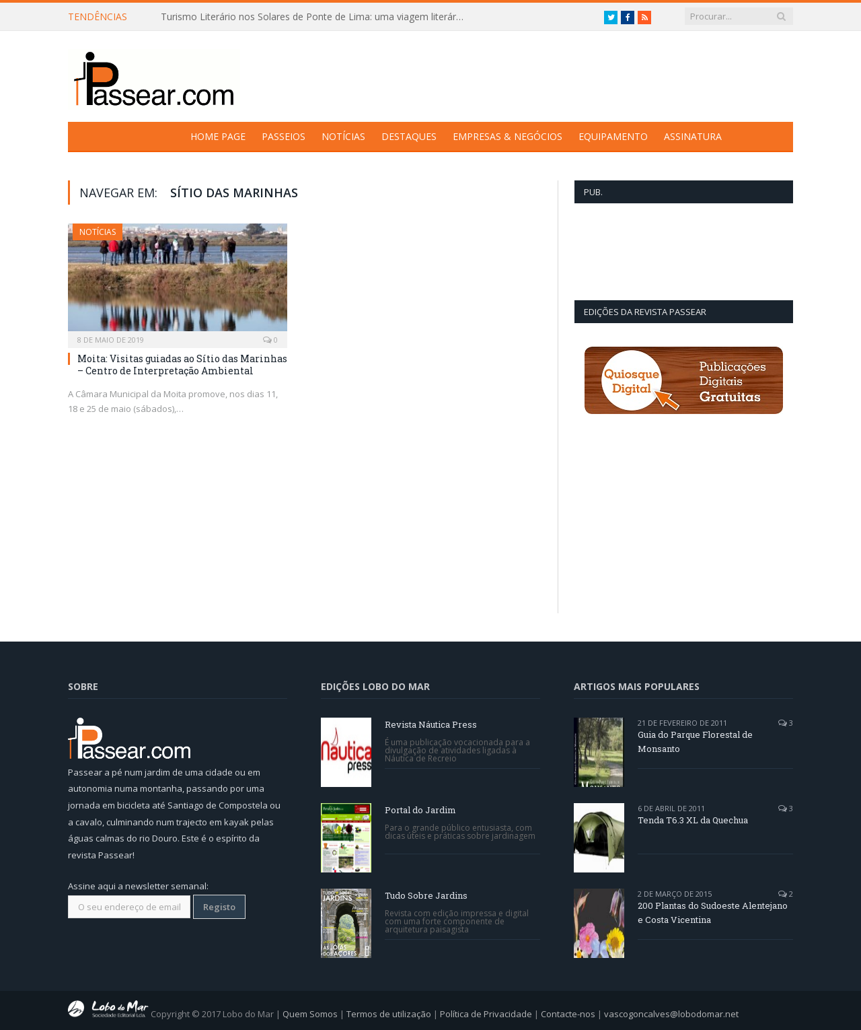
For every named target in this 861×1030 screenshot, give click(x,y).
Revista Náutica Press (431, 724)
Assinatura (693, 136)
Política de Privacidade (486, 1014)
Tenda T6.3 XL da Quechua (693, 820)
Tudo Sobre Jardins (426, 895)
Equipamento (613, 136)
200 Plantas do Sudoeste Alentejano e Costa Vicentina (713, 912)
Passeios (283, 136)
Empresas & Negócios (507, 136)
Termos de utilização (388, 1014)
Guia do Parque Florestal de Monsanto (695, 741)
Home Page (218, 136)
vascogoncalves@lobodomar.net (671, 1014)
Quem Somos (310, 1014)
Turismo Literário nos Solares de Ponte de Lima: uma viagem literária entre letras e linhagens (315, 17)
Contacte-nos (568, 1014)
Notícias (343, 136)
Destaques (409, 136)
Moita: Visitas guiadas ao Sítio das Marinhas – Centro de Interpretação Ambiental (182, 364)
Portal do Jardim (420, 810)
